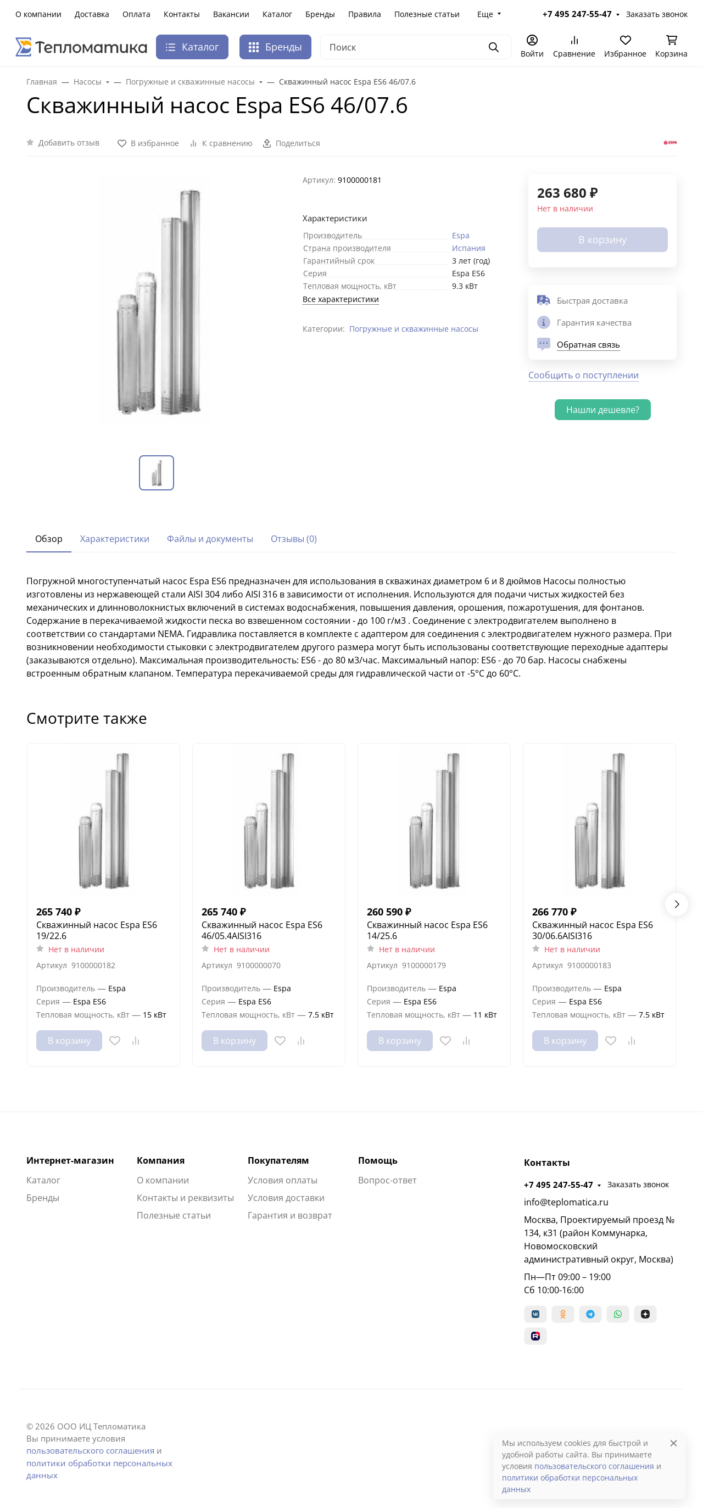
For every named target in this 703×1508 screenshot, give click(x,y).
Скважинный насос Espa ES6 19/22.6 (96, 930)
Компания (161, 1160)
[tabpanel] (351, 627)
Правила (364, 14)
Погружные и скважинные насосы (413, 328)
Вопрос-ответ (387, 1180)
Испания (469, 248)
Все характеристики (341, 299)
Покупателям (278, 1160)
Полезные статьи (427, 14)
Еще (485, 14)
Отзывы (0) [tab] (294, 539)
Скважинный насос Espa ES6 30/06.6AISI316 (592, 930)
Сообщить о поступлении (583, 375)
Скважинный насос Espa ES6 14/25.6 (427, 930)
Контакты (182, 14)
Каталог (277, 14)
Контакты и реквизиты (185, 1198)
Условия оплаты (282, 1180)
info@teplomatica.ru (566, 1202)
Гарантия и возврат (290, 1215)
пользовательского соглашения (90, 1450)
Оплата (136, 14)
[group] (157, 305)
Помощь (378, 1160)
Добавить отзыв (68, 142)
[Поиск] (415, 47)
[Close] (674, 1443)
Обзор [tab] (49, 539)
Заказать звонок (657, 14)
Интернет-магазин (70, 1160)
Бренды (320, 14)
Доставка (92, 14)
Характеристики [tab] (114, 539)
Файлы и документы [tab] (210, 539)
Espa (461, 235)
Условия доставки (286, 1198)
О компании (38, 14)
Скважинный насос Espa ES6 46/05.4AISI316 (262, 930)
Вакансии (231, 14)
